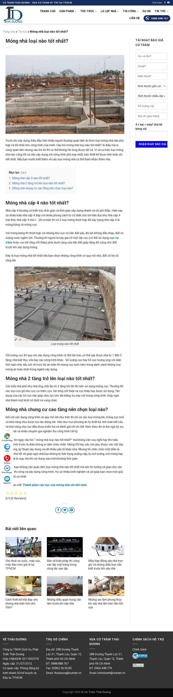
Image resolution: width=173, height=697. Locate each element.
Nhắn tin (7, 480)
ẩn (23, 172)
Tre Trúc (88, 11)
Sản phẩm (67, 11)
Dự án (146, 11)
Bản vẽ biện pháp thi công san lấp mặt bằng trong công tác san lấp (63, 564)
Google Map (7, 437)
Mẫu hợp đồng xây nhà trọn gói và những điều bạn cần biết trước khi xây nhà (105, 564)
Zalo (7, 448)
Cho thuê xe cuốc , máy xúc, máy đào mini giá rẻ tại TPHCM (23, 564)
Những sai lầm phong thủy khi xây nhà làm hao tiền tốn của (105, 603)
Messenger (7, 469)
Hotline (7, 459)
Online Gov (139, 656)
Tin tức (161, 11)
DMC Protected (143, 667)
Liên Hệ (134, 18)
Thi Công (130, 11)
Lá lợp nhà (110, 11)
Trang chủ (48, 11)
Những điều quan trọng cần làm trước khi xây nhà (64, 601)
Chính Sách (140, 649)
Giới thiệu (157, 2)
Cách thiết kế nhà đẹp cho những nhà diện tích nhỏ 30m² (22, 603)
